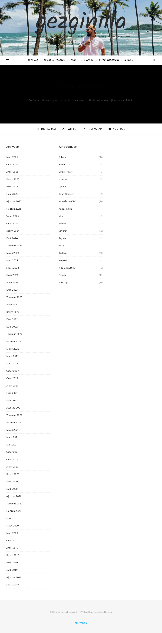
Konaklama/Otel (54, 60)
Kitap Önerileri (109, 60)
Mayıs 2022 (12, 348)
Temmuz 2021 (14, 415)
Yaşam (74, 60)
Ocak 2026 (12, 164)
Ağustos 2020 (14, 496)
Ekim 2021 (12, 392)
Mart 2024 (12, 260)
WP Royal (84, 611)
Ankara (89, 60)
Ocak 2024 (12, 274)
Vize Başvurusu (67, 267)
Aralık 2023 (12, 282)
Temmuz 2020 (14, 503)
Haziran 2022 (13, 341)
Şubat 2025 (12, 215)
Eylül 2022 (12, 326)
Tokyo (62, 245)
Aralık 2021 (12, 385)
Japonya (63, 186)
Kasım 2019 (12, 555)
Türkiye (63, 252)
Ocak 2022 (12, 378)
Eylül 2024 (12, 238)
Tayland (63, 238)
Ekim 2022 (12, 319)
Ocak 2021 (12, 459)
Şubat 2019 (12, 584)
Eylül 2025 (12, 193)
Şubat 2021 (12, 451)
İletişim (129, 60)
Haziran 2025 (13, 208)
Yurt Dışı (63, 282)
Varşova (63, 260)
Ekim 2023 (12, 289)
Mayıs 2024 (12, 252)
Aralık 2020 (12, 466)
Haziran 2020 (13, 510)
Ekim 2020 (12, 481)
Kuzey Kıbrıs (65, 208)
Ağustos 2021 (14, 407)
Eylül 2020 (12, 488)
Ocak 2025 (12, 223)
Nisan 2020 (12, 525)
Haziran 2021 (13, 422)
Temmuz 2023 (14, 297)
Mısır (61, 215)
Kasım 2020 (12, 474)
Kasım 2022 (12, 311)
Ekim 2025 (12, 186)
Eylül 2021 (12, 400)
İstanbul (63, 179)
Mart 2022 (12, 363)
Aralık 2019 (12, 547)
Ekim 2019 (12, 562)
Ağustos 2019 (14, 577)
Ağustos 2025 (14, 201)
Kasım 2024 (12, 230)
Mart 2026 (12, 157)
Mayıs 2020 (12, 518)
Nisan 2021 (12, 437)
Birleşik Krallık (66, 171)
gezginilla (81, 22)
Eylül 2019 (12, 569)
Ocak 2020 (12, 540)
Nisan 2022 (12, 356)
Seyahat (33, 60)
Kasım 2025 (12, 179)
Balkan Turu (65, 164)
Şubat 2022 (12, 370)
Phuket (62, 223)
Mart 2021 (12, 444)
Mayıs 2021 (12, 429)
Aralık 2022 (12, 304)
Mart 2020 (12, 533)
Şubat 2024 (12, 267)
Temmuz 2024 (14, 245)
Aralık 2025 (12, 171)
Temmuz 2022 (14, 333)
